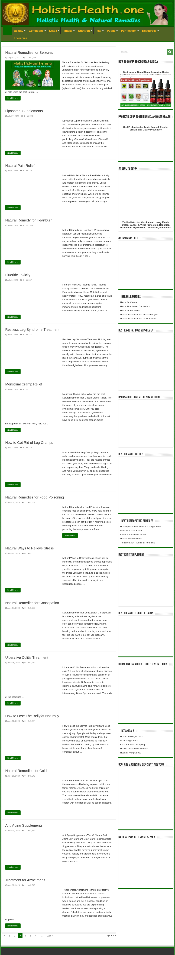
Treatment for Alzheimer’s (25, 880)
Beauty (18, 30)
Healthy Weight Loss (130, 752)
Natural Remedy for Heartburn (28, 220)
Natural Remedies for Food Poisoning (34, 497)
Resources (149, 30)
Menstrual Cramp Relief (23, 384)
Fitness (67, 30)
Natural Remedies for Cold (26, 771)
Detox (53, 30)
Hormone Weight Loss (131, 736)
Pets (98, 30)
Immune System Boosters (133, 534)
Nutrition (84, 30)
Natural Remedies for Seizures (29, 52)
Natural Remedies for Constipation (32, 603)
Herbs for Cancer (129, 302)
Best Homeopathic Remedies (137, 521)
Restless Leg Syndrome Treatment (32, 329)
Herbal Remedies (131, 297)
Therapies (20, 38)
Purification (129, 30)
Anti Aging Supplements (24, 825)
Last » (50, 935)
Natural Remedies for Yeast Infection (138, 318)
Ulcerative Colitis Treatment (26, 657)
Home (7, 30)
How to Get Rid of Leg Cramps (29, 443)
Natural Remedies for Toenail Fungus (139, 314)
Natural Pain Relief (20, 166)
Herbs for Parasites (130, 310)
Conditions (36, 30)
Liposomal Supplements (24, 111)
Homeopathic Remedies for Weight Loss (140, 526)
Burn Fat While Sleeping (132, 744)
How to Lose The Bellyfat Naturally (32, 716)
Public (111, 30)
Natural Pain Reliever (131, 538)
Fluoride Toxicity (17, 275)
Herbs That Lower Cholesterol (135, 306)
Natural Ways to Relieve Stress (29, 548)
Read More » (12, 98)
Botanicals (127, 731)
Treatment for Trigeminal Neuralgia (137, 542)
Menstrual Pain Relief (131, 530)
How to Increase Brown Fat (134, 748)
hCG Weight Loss (129, 740)
